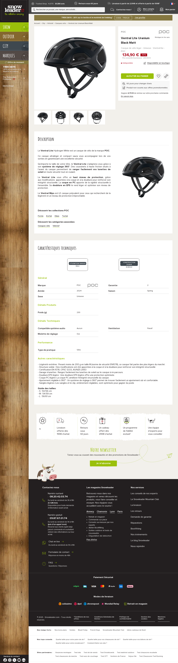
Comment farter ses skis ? (97, 643)
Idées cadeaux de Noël (136, 630)
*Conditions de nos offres (81, 618)
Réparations (136, 523)
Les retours (136, 511)
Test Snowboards (107, 652)
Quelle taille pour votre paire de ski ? (70, 639)
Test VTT (104, 656)
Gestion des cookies (146, 618)
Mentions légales (161, 618)
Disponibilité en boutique (158, 63)
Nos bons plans (61, 630)
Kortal (49, 216)
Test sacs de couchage (89, 656)
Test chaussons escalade (147, 652)
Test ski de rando (90, 652)
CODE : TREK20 (122, 18)
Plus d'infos (91, 540)
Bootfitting (136, 529)
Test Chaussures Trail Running (151, 656)
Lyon (112, 511)
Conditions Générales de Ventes (104, 618)
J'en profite (140, 18)
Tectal (65, 216)
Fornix (40, 216)
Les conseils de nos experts (144, 493)
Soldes (72, 630)
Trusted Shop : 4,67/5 (45, 4)
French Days (95, 630)
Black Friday (82, 630)
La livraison (136, 505)
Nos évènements (139, 534)
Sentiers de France (118, 656)
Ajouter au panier (137, 76)
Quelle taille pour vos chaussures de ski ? (104, 639)
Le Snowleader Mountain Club (145, 499)
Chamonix (102, 511)
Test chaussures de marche (66, 656)
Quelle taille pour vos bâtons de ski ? (137, 639)
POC (123, 32)
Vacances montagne (63, 652)
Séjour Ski (132, 656)
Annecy (90, 511)
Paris (120, 511)
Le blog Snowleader (140, 540)
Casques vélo (60, 23)
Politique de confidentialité (125, 618)
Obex (57, 216)
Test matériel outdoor (125, 652)
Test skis (77, 652)
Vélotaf (50, 23)
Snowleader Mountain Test (113, 630)
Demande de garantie (141, 517)
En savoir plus (127, 96)
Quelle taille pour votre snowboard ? (70, 643)
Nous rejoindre (138, 546)
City (43, 23)
